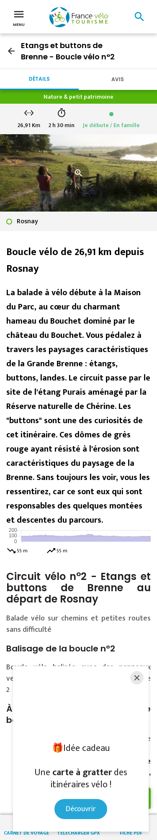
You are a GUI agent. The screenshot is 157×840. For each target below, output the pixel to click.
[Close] (137, 677)
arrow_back (11, 51)
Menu (19, 17)
